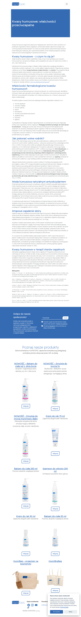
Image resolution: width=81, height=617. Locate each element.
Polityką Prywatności (61, 324)
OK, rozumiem (56, 611)
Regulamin (52, 326)
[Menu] (66, 4)
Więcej (25, 406)
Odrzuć (70, 611)
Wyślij (65, 318)
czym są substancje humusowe (39, 82)
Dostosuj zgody (64, 607)
